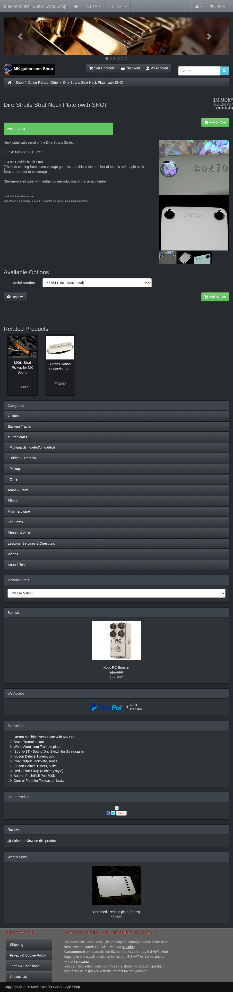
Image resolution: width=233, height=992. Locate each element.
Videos (13, 554)
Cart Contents (102, 68)
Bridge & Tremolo (22, 458)
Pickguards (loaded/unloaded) (31, 447)
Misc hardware (19, 511)
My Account (157, 68)
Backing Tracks (19, 426)
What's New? (17, 857)
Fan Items (15, 522)
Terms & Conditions (24, 966)
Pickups (15, 469)
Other (55, 82)
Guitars (13, 416)
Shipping (16, 945)
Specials (14, 613)
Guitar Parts (37, 82)
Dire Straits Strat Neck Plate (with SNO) (93, 82)
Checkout (130, 68)
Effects (13, 501)
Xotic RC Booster (116, 667)
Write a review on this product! (35, 841)
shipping (227, 107)
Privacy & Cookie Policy (28, 955)
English (117, 6)
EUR (93, 6)
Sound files (16, 565)
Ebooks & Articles (21, 533)
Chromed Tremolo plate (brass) (116, 912)
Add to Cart (215, 122)
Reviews (16, 297)
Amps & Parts (18, 490)
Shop (20, 82)
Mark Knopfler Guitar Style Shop (35, 6)
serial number (24, 283)
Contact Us (18, 977)
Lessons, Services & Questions (31, 543)
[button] (20, 36)
